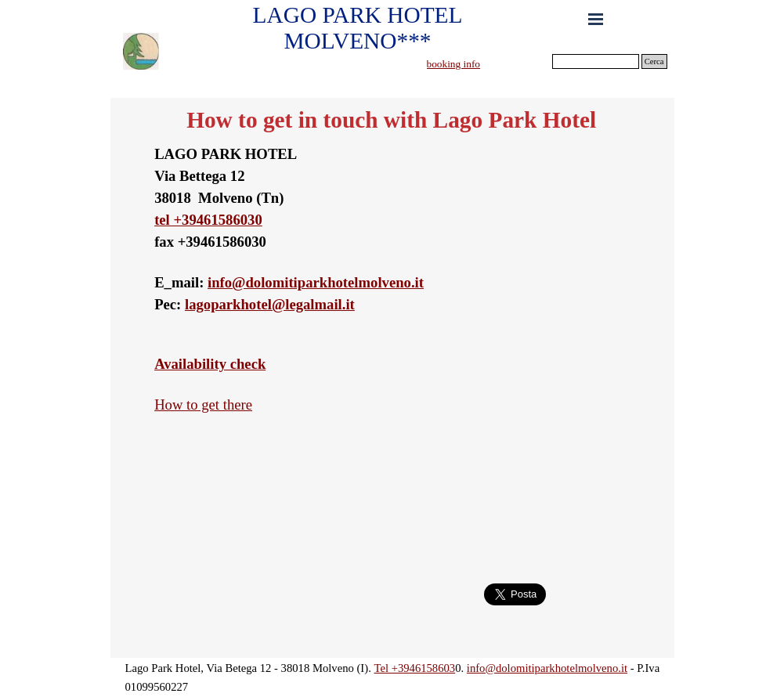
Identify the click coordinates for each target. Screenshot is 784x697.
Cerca (654, 61)
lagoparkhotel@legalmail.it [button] (270, 304)
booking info (454, 64)
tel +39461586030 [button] (208, 219)
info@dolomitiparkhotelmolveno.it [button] (316, 282)
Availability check (210, 364)
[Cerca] (595, 61)
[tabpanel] (485, 63)
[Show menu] (596, 19)
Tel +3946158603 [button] (414, 668)
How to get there (203, 404)
